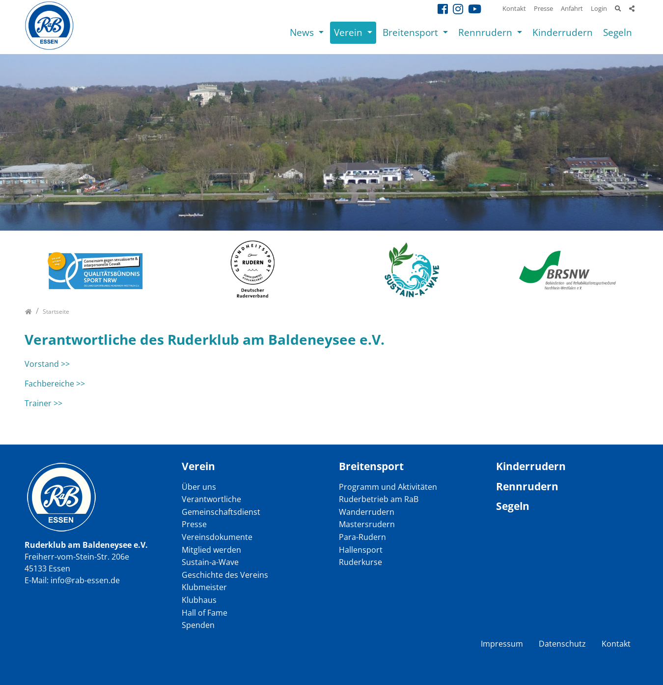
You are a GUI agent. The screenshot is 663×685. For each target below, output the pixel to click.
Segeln (617, 32)
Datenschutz (562, 643)
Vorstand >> (47, 363)
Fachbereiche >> (55, 383)
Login (599, 8)
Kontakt (514, 8)
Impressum (502, 643)
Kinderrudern (562, 32)
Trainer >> (43, 403)
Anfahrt (572, 8)
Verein (349, 32)
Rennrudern (486, 32)
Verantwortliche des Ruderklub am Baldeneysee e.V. (205, 339)
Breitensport (412, 32)
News (303, 32)
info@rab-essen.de (85, 580)
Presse (543, 8)
